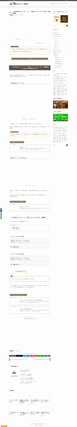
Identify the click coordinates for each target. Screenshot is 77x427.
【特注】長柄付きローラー (59, 63)
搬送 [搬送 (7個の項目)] (54, 90)
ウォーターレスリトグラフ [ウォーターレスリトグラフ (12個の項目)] (57, 77)
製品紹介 (56, 54)
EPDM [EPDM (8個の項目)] (56, 127)
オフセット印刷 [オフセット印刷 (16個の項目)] (55, 130)
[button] (12, 356)
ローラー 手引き (57, 36)
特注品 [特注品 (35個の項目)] (58, 93)
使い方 (56, 44)
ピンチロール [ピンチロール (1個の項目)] (61, 83)
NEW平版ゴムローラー (24, 147)
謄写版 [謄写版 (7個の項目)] (54, 95)
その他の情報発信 (57, 34)
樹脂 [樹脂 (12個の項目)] (63, 90)
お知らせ (56, 32)
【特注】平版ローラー (59, 61)
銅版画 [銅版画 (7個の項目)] (59, 95)
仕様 (56, 42)
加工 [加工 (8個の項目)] (65, 85)
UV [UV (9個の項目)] (58, 75)
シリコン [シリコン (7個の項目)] (55, 82)
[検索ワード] (60, 26)
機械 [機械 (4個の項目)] (66, 90)
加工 (56, 46)
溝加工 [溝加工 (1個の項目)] (54, 140)
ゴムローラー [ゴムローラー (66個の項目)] (63, 80)
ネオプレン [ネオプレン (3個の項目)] (55, 83)
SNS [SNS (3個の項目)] (54, 75)
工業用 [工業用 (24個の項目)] (55, 88)
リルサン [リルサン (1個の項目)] (61, 85)
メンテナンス (57, 40)
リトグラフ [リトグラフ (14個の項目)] (55, 85)
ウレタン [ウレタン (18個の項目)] (66, 77)
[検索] (67, 0)
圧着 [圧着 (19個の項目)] (60, 135)
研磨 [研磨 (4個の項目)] (63, 93)
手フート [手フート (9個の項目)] (64, 88)
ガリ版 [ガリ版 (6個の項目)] (60, 130)
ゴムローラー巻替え (58, 65)
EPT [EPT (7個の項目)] (59, 127)
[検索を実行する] (67, 26)
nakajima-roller (14, 376)
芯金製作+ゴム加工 (58, 67)
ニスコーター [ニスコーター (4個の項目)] (60, 82)
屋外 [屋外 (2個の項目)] (65, 135)
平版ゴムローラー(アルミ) (24, 206)
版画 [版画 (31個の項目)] (54, 93)
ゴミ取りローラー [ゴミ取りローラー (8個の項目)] (56, 80)
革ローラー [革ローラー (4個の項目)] (64, 95)
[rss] (66, 0)
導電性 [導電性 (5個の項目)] (63, 135)
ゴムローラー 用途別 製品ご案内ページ (26, 308)
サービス (56, 38)
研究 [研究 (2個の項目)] (66, 93)
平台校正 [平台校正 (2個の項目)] (59, 88)
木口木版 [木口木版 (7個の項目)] (58, 90)
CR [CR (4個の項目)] (53, 127)
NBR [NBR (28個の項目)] (61, 127)
